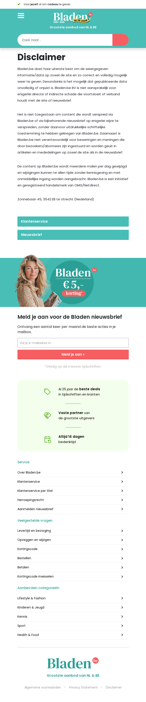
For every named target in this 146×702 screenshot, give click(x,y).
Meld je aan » (73, 354)
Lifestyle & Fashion (31, 598)
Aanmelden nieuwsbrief (35, 509)
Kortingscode (27, 549)
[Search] (73, 40)
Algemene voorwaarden (42, 687)
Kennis (22, 616)
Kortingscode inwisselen (35, 576)
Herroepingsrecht (30, 500)
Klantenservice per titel (35, 491)
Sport (21, 626)
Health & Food (28, 635)
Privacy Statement (83, 687)
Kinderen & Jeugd (30, 607)
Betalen (23, 567)
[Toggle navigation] (21, 14)
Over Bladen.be (29, 472)
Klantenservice (28, 481)
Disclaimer (114, 687)
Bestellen (24, 558)
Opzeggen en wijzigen (34, 540)
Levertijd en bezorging (34, 530)
